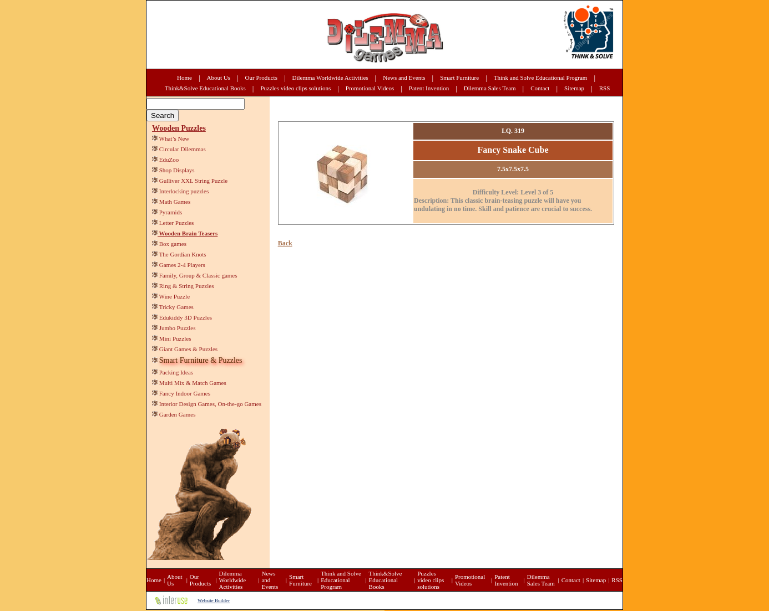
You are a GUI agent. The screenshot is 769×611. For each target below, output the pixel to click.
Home (184, 77)
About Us (218, 77)
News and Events (404, 77)
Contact (539, 88)
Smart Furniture (459, 77)
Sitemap (574, 88)
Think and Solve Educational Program (541, 77)
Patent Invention (429, 88)
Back (285, 243)
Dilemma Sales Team (490, 88)
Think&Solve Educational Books (205, 88)
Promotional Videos (370, 88)
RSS (604, 88)
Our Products (261, 77)
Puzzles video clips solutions (295, 88)
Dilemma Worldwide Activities (330, 77)
